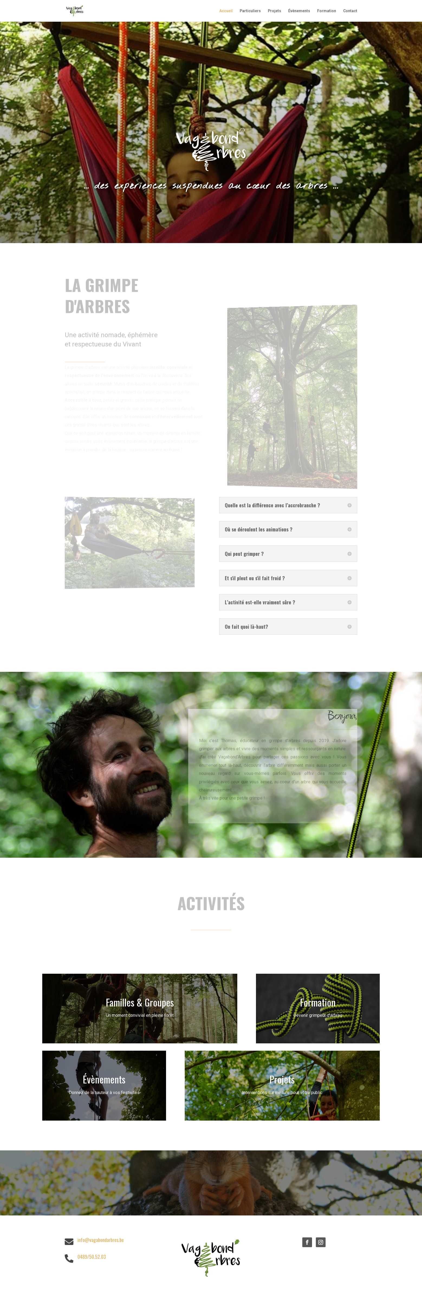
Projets (274, 11)
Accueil (226, 11)
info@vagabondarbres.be (100, 1239)
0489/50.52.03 (91, 1256)
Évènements (299, 11)
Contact (350, 11)
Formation (326, 11)
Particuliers (250, 11)
